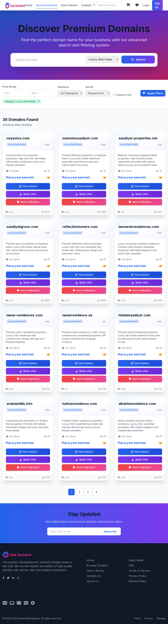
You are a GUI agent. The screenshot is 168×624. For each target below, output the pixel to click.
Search (138, 59)
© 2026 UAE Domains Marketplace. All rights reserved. (106, 5)
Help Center (136, 560)
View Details (28, 186)
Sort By (89, 87)
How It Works (69, 5)
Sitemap (161, 618)
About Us (93, 581)
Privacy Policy (137, 576)
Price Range (9, 86)
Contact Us (94, 576)
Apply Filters (153, 93)
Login (146, 5)
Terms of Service (139, 570)
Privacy (149, 618)
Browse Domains (46, 5)
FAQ (131, 565)
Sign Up (157, 5)
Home (28, 5)
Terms (137, 618)
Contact (86, 5)
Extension (63, 87)
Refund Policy (137, 581)
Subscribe (110, 531)
